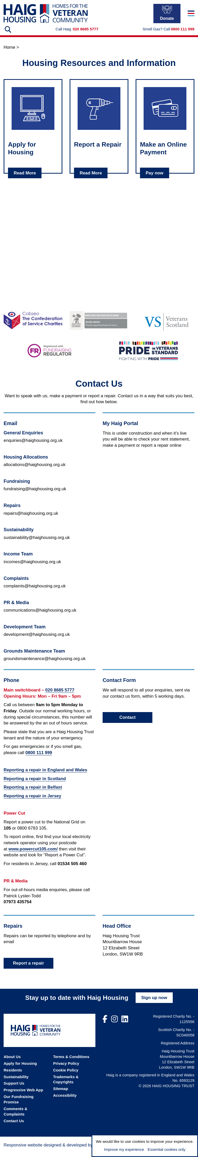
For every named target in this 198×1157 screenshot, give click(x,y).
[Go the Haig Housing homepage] (46, 16)
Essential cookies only (167, 1149)
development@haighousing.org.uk (37, 639)
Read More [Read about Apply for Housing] (25, 177)
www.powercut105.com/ (33, 854)
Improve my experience (124, 1149)
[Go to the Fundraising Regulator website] (49, 355)
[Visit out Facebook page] (105, 1024)
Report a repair (28, 968)
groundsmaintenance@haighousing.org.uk (45, 663)
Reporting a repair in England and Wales (45, 775)
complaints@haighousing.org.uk (35, 591)
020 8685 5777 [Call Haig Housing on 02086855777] (85, 34)
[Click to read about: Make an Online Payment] (165, 113)
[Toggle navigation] (191, 17)
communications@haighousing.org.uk (40, 615)
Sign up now (154, 1002)
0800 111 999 (39, 757)
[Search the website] (7, 34)
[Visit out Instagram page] (114, 1024)
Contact (127, 722)
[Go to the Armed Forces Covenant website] (99, 324)
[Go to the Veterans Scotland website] (165, 324)
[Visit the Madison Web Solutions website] (65, 1149)
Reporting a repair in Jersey (32, 801)
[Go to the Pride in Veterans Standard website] (148, 355)
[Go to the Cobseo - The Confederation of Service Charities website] (33, 324)
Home (9, 52)
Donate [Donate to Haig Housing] (167, 16)
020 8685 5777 (60, 695)
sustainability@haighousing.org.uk (37, 542)
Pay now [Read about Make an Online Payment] (154, 177)
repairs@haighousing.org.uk (31, 518)
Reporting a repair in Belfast (33, 792)
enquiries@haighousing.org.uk (33, 445)
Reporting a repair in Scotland (35, 783)
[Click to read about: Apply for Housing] (33, 113)
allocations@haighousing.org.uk (34, 469)
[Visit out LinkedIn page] (124, 1024)
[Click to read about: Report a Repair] (99, 113)
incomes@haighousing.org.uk (32, 566)
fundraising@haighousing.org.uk (35, 494)
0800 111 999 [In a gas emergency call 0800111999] (182, 34)
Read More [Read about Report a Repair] (91, 177)
